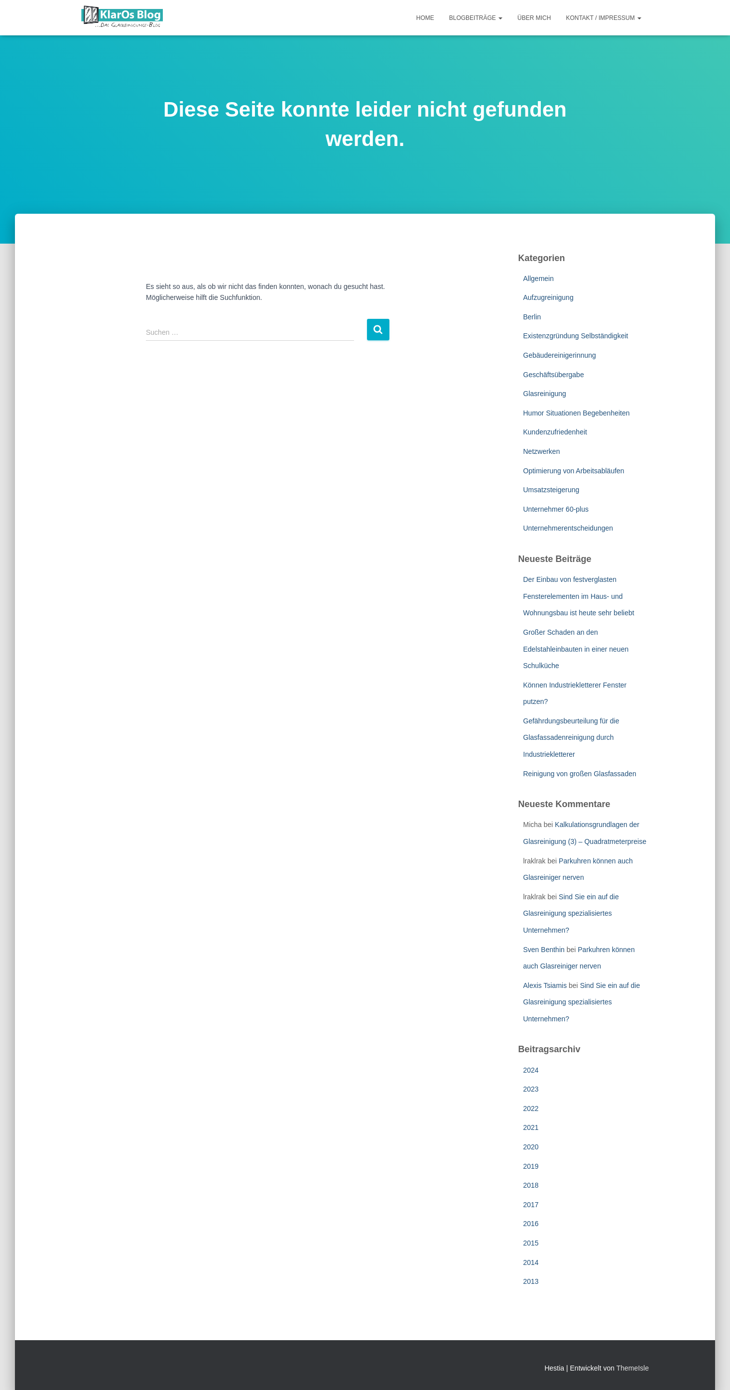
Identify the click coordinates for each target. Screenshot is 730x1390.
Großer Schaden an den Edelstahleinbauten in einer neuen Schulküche (576, 649)
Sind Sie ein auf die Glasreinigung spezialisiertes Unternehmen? (571, 913)
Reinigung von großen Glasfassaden (579, 774)
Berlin (532, 317)
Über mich (534, 17)
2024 (531, 1070)
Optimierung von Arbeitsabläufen (573, 471)
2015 (531, 1243)
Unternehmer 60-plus (556, 509)
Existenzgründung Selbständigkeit (575, 336)
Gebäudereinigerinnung (559, 355)
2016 (531, 1224)
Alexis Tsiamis (545, 985)
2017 (531, 1205)
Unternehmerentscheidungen (568, 528)
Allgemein (538, 278)
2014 (531, 1262)
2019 (531, 1166)
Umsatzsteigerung (551, 490)
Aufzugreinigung (548, 297)
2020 (531, 1147)
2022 (531, 1108)
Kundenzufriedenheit (555, 432)
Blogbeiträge (475, 17)
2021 (531, 1127)
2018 (531, 1185)
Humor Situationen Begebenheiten (576, 413)
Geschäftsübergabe (553, 375)
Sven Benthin (544, 950)
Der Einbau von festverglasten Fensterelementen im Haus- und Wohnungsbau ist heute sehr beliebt (578, 596)
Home (425, 17)
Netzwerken (541, 451)
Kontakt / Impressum (603, 17)
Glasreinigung (544, 394)
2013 (531, 1281)
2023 (531, 1089)
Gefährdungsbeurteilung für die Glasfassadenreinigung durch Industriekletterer (571, 737)
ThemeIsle (632, 1368)
